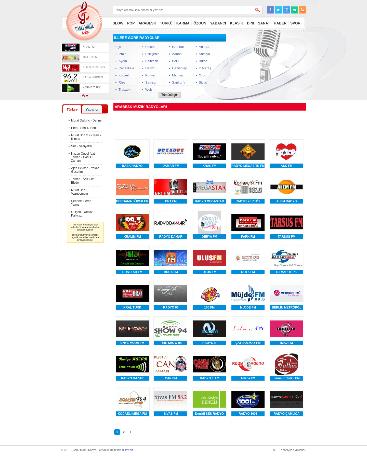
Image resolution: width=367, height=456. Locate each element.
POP (131, 23)
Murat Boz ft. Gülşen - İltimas (86, 137)
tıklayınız (127, 449)
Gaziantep (179, 68)
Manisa (177, 75)
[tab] (72, 109)
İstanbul (178, 47)
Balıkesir (151, 61)
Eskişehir (152, 54)
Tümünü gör (169, 95)
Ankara (204, 47)
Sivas (203, 82)
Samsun (151, 82)
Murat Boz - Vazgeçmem (79, 191)
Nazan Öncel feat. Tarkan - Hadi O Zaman (83, 157)
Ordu (202, 75)
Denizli (150, 68)
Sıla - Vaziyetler (81, 146)
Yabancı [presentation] (92, 109)
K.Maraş (205, 68)
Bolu (175, 61)
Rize (122, 82)
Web (148, 89)
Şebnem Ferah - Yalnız (82, 202)
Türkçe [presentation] (72, 109)
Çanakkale (126, 68)
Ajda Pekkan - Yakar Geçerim (85, 169)
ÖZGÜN (199, 23)
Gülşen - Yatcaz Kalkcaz (82, 213)
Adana (177, 54)
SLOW (118, 23)
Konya (150, 75)
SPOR (295, 23)
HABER (280, 23)
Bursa (203, 61)
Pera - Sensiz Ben (83, 128)
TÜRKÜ (166, 23)
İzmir (122, 54)
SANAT (264, 23)
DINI (250, 23)
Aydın (123, 61)
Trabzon (124, 89)
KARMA (183, 23)
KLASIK (236, 23)
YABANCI (218, 23)
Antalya (204, 54)
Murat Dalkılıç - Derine (86, 120)
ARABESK (147, 23)
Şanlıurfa (178, 82)
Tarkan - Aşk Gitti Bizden (82, 180)
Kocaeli (124, 75)
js (120, 47)
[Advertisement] (267, 66)
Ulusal (149, 47)
